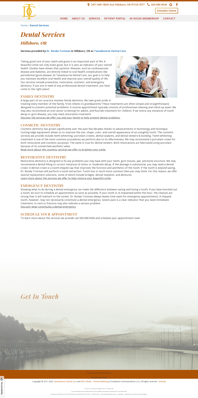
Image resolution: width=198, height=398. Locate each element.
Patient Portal (114, 18)
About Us (78, 18)
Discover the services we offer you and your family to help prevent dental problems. (70, 117)
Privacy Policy (91, 373)
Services (94, 18)
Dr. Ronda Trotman (58, 51)
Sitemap (162, 381)
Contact (169, 18)
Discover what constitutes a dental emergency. (48, 206)
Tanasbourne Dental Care (110, 51)
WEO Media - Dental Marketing (95, 381)
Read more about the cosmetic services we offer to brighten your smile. (63, 149)
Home (64, 18)
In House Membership (144, 18)
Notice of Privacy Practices (99, 377)
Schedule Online (166, 10)
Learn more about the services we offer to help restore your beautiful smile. (66, 178)
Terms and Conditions (104, 373)
